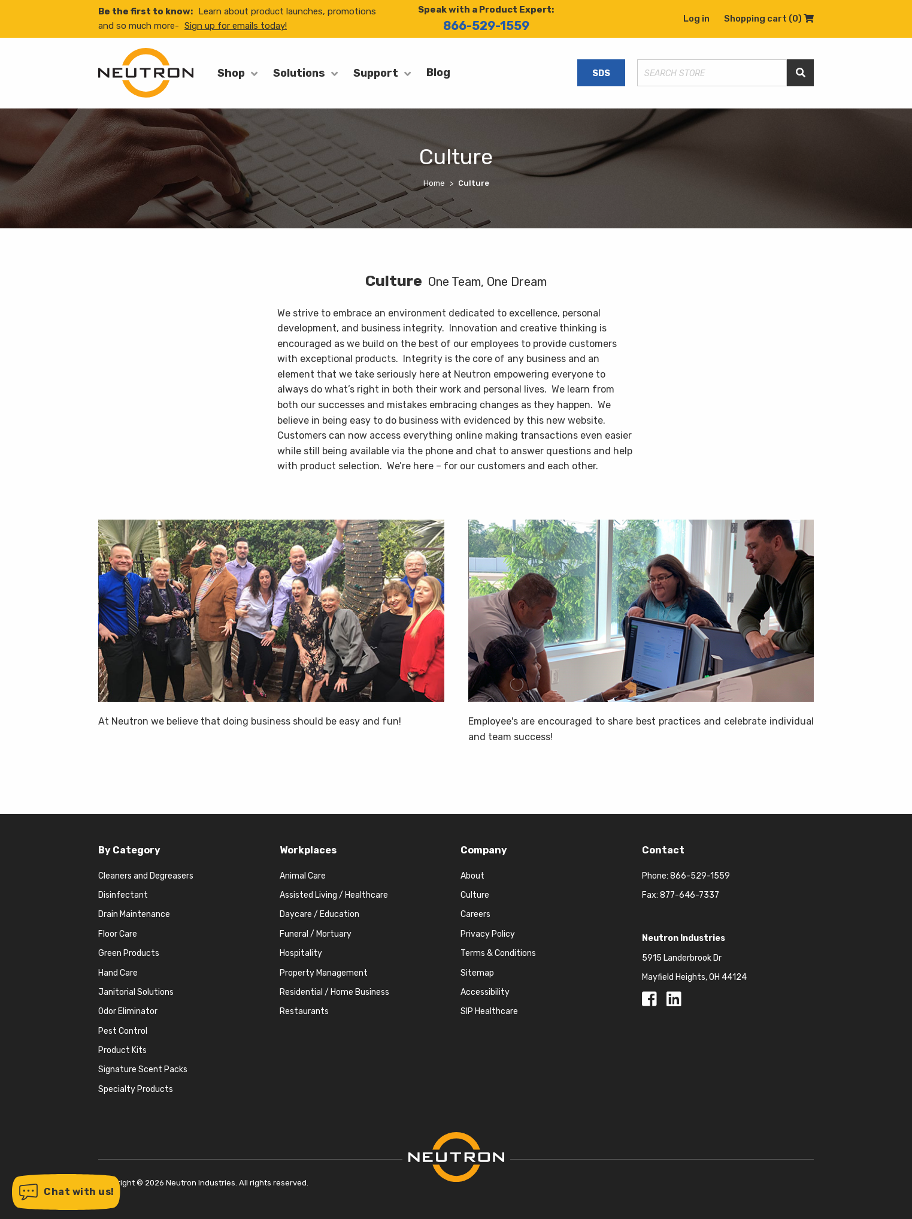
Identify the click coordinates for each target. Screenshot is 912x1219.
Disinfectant (123, 895)
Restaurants (304, 1011)
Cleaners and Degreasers (145, 876)
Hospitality (301, 953)
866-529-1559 (486, 26)
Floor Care (117, 934)
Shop (231, 73)
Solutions (299, 73)
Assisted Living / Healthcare (334, 895)
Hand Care (118, 973)
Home (434, 183)
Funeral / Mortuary (316, 934)
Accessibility (485, 992)
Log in (696, 18)
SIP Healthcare (489, 1011)
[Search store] (712, 72)
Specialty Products (135, 1089)
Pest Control (122, 1031)
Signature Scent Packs (142, 1069)
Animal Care (303, 876)
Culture (474, 895)
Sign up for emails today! (235, 25)
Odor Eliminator (127, 1011)
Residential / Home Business (334, 992)
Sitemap (477, 973)
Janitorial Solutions (136, 992)
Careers (475, 914)
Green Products (128, 953)
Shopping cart (769, 18)
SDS (601, 73)
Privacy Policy (487, 934)
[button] (66, 1192)
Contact (663, 850)
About (472, 876)
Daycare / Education (319, 914)
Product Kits (122, 1050)
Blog (438, 72)
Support (375, 73)
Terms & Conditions (498, 953)
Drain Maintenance (134, 914)
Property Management (324, 973)
